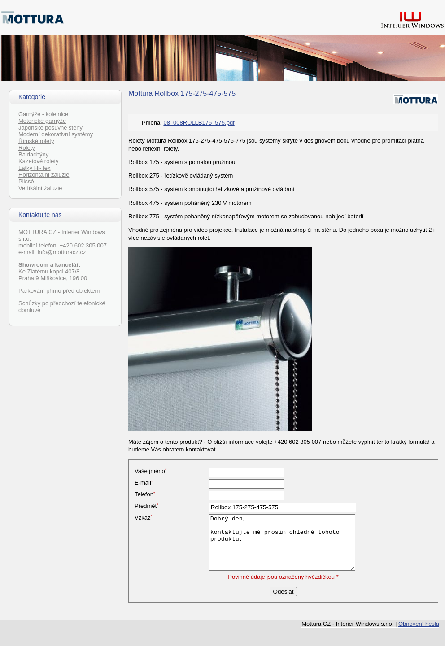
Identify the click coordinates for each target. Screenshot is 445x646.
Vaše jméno (150, 471)
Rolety (26, 147)
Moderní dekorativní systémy (55, 134)
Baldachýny (33, 154)
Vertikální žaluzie (40, 188)
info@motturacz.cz (62, 252)
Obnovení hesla (418, 623)
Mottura (140, 93)
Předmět (146, 506)
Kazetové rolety (38, 161)
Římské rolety (36, 141)
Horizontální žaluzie (43, 174)
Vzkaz (143, 517)
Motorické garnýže (42, 120)
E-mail (144, 482)
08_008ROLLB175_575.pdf (198, 122)
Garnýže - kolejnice (43, 114)
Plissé (26, 181)
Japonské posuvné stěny (50, 127)
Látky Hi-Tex (34, 168)
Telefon (145, 494)
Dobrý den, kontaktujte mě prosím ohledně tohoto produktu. (282, 542)
